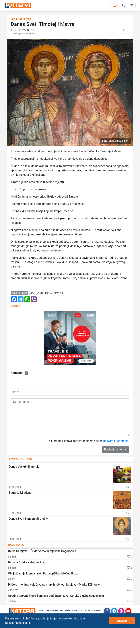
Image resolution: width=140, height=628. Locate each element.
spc (32, 293)
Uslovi (97, 610)
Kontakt (87, 610)
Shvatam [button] (121, 620)
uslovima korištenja (116, 441)
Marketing (57, 610)
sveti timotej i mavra (49, 293)
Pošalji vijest (73, 610)
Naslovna (44, 610)
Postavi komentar (115, 449)
